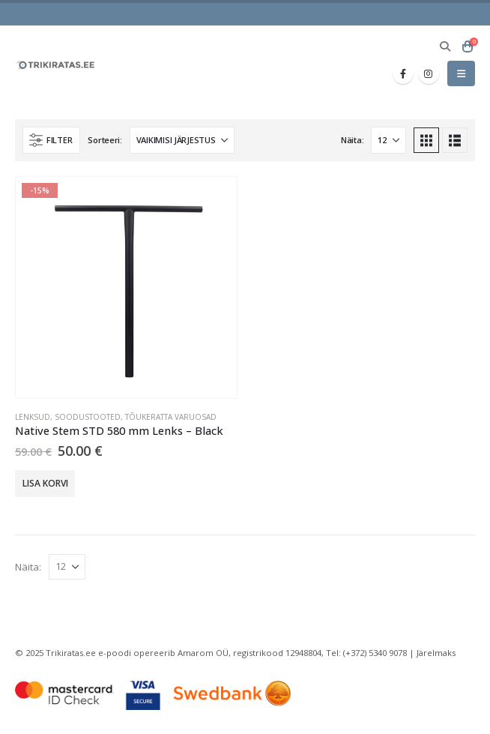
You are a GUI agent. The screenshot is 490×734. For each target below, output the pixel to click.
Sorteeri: (105, 139)
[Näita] (388, 140)
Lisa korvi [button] (45, 483)
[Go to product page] (126, 287)
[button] (444, 46)
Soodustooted (88, 417)
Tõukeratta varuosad (171, 417)
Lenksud (32, 417)
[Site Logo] (56, 64)
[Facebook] (403, 73)
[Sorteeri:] (182, 140)
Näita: (352, 139)
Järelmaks (436, 652)
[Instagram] (428, 73)
